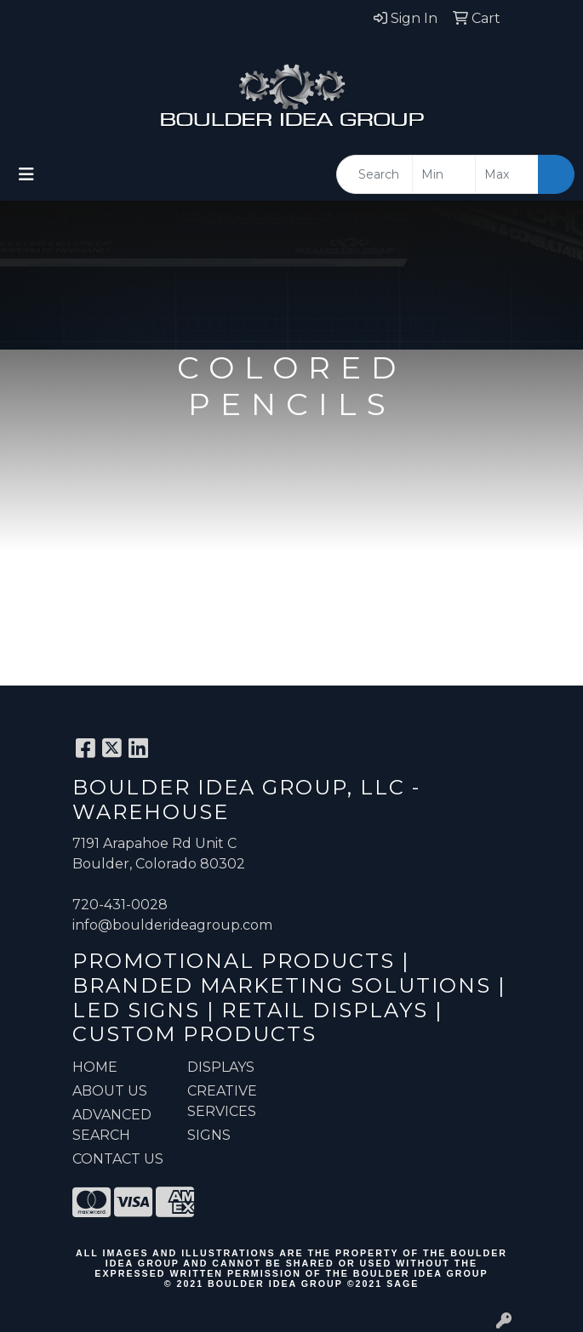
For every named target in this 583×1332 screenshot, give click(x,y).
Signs (209, 1135)
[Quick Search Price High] (507, 174)
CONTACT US (117, 1159)
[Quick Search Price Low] (444, 174)
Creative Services (222, 1101)
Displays (220, 1067)
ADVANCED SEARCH (111, 1125)
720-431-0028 (120, 905)
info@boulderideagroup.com (172, 925)
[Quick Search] (374, 174)
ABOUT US (109, 1091)
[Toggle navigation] (26, 174)
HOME (94, 1067)
